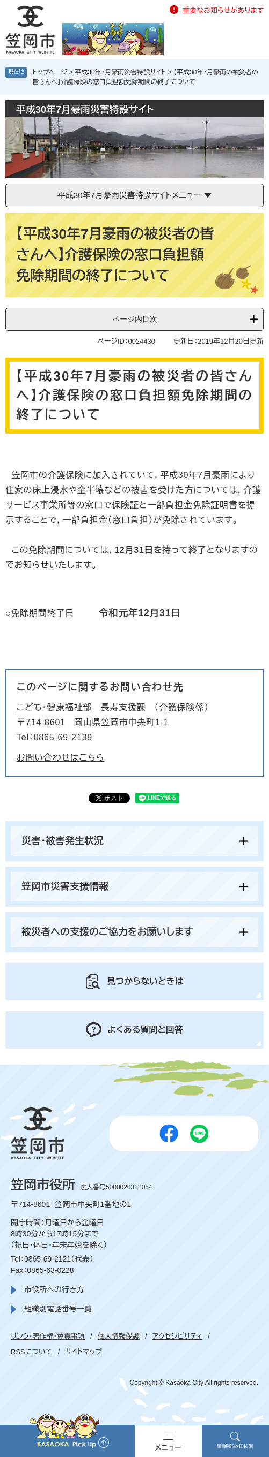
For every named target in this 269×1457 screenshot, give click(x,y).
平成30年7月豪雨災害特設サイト (120, 72)
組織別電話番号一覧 (58, 1308)
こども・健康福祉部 (54, 707)
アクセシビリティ (177, 1336)
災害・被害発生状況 (62, 841)
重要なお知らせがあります (223, 10)
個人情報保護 (119, 1336)
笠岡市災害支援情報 (64, 886)
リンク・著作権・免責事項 (48, 1336)
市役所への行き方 (54, 1289)
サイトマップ (84, 1352)
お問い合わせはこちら (60, 757)
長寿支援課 (123, 707)
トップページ (50, 72)
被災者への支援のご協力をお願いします (107, 932)
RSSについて (32, 1352)
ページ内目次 (134, 319)
